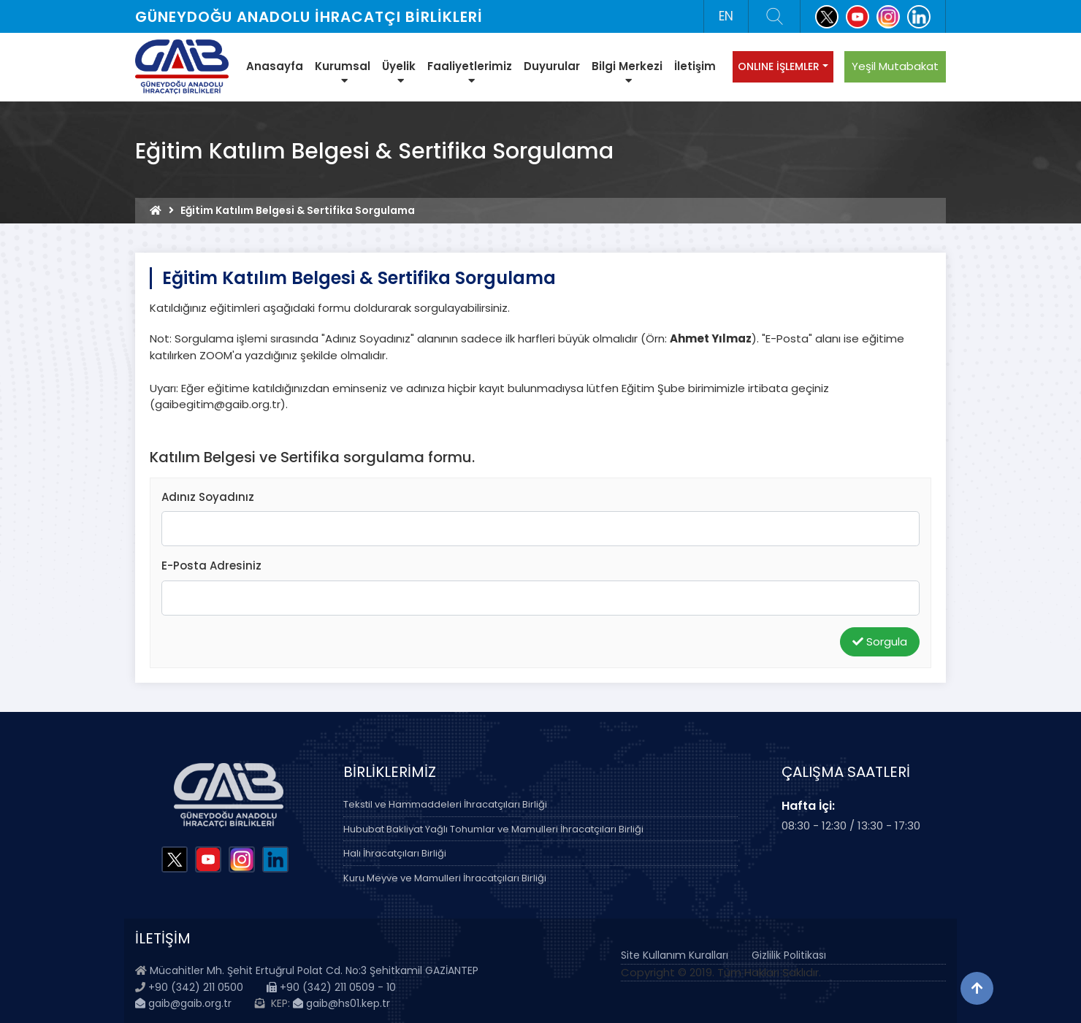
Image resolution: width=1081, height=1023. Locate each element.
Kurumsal (342, 72)
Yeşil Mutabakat (895, 66)
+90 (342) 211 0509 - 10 (331, 987)
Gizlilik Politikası (789, 955)
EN (726, 16)
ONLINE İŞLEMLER (779, 66)
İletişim (695, 66)
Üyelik (399, 72)
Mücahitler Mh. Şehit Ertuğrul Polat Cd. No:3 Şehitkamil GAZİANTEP (314, 970)
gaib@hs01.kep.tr (341, 1003)
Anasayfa (274, 66)
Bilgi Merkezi (627, 72)
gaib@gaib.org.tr (183, 1003)
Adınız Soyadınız (207, 497)
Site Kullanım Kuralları (674, 955)
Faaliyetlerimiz (469, 72)
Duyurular (552, 66)
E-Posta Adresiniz (211, 565)
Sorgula (879, 641)
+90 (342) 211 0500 (195, 987)
